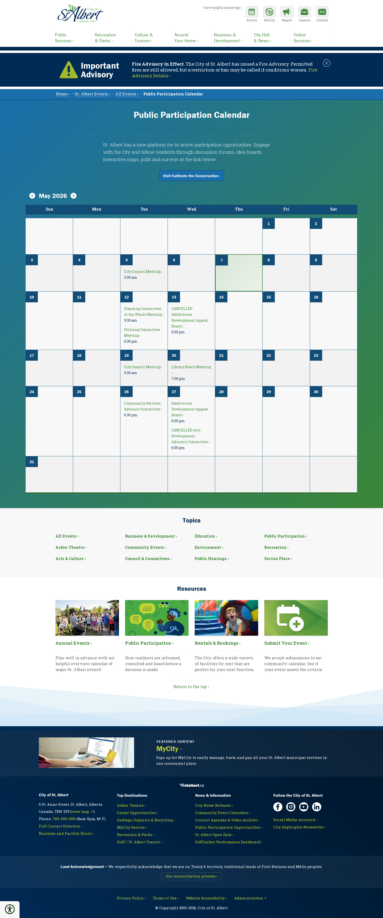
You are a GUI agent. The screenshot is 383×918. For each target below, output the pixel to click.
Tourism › (152, 37)
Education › (206, 536)
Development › (231, 37)
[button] (10, 909)
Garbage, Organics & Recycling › (146, 819)
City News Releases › (214, 805)
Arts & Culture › (70, 558)
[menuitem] (173, 93)
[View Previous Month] (32, 196)
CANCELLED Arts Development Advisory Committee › (190, 436)
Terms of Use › (166, 898)
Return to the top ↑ (191, 686)
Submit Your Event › (286, 643)
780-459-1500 (64, 818)
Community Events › (145, 547)
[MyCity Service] (269, 14)
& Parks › (112, 37)
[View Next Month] (73, 196)
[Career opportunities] (304, 14)
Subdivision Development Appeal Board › (189, 409)
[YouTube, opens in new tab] (303, 806)
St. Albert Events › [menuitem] (92, 93)
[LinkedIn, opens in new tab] (316, 806)
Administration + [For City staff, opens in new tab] (250, 898)
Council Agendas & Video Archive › (227, 819)
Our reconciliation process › (191, 876)
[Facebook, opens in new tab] (277, 806)
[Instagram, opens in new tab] (290, 806)
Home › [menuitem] (63, 93)
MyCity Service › (132, 827)
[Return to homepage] (80, 14)
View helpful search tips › (222, 7)
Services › (72, 37)
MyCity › (169, 749)
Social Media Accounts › (295, 819)
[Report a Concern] (287, 14)
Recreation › (276, 547)
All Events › (67, 536)
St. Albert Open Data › (214, 834)
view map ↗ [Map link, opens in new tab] (83, 811)
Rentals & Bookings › (217, 643)
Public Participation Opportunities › (228, 827)
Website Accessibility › (206, 898)
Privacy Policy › (131, 898)
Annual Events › (73, 643)
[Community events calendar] (252, 14)
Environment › (209, 547)
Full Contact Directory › (60, 826)
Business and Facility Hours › (66, 833)
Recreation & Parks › (135, 834)
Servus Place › (278, 558)
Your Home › (191, 37)
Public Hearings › (212, 558)
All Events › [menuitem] (126, 93)
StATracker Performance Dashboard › (228, 841)
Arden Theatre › (70, 547)
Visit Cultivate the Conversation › (191, 175)
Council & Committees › (148, 558)
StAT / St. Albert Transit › (139, 841)
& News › (271, 37)
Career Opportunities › (137, 812)
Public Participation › (285, 536)
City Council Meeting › (143, 271)
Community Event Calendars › (222, 812)
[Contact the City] (322, 14)
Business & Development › (151, 536)
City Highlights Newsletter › (299, 827)
